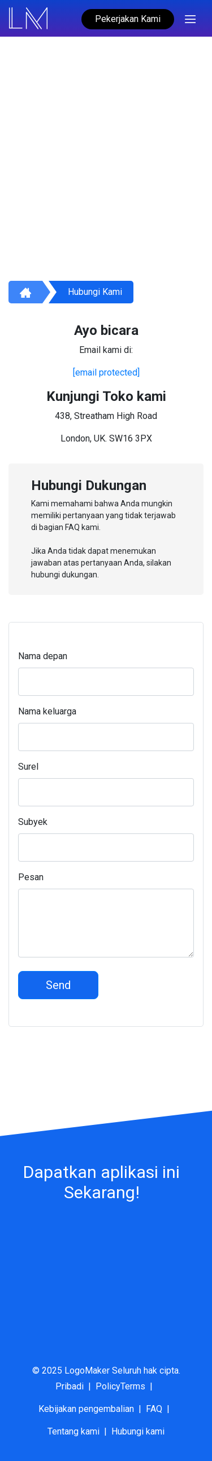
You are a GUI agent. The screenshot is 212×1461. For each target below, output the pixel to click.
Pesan (31, 877)
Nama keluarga (47, 711)
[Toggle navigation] (190, 18)
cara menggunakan (95, 191)
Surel (28, 766)
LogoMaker (87, 1370)
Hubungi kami (95, 291)
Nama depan (42, 656)
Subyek (32, 821)
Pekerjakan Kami (128, 19)
